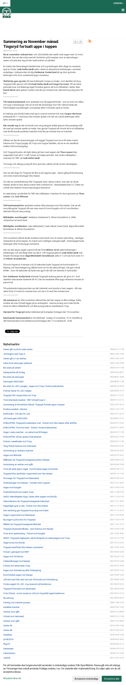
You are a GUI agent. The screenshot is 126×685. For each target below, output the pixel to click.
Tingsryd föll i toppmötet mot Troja (19, 395)
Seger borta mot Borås (14, 542)
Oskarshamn (9, 653)
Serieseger (8, 648)
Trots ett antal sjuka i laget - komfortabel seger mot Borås (30, 469)
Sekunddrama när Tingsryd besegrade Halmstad (26, 501)
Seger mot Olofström (13, 556)
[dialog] (63, 672)
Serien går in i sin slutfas (14, 358)
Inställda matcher (11, 607)
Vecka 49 (7, 625)
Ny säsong (8, 598)
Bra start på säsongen (13, 377)
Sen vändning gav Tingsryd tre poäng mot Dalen (26, 510)
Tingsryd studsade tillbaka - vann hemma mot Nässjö (28, 529)
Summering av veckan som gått (18, 464)
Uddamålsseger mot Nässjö (16, 561)
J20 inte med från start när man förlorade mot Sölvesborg (30, 579)
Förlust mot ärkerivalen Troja (16, 565)
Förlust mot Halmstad (13, 616)
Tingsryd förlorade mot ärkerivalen (19, 588)
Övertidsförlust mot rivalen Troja (18, 492)
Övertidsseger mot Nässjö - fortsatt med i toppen (26, 483)
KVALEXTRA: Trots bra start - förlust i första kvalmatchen (30, 427)
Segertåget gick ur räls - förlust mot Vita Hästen (25, 506)
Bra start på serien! (12, 368)
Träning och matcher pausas (16, 602)
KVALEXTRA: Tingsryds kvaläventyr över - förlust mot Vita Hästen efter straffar (40, 423)
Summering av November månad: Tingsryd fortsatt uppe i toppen (34, 404)
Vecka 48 (7, 630)
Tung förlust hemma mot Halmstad (19, 446)
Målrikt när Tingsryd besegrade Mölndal (22, 524)
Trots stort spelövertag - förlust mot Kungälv (24, 533)
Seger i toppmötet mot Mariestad (19, 515)
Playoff (6, 644)
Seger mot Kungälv (12, 487)
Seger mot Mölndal (12, 455)
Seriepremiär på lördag (14, 372)
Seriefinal (7, 635)
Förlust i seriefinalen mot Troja (17, 441)
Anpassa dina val (12, 678)
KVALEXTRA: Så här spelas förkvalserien (22, 437)
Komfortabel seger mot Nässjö (18, 575)
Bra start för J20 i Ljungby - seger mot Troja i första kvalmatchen (33, 386)
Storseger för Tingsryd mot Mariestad (21, 478)
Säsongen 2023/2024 (13, 381)
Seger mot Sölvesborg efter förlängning (22, 570)
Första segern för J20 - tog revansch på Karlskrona (27, 584)
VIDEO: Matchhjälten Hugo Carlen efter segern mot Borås (30, 496)
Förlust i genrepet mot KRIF (16, 552)
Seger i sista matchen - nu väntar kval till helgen (25, 432)
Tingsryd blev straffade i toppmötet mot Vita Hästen (27, 473)
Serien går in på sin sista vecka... (18, 349)
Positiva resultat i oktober (15, 409)
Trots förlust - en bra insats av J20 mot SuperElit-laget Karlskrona (33, 593)
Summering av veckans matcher (18, 450)
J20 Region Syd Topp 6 (14, 354)
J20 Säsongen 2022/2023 (15, 418)
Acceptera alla (111, 678)
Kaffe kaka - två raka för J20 (16, 414)
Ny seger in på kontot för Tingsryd (19, 519)
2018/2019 (8, 639)
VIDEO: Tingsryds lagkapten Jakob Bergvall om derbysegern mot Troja (36, 538)
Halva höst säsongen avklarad (17, 363)
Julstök (6, 658)
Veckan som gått (11, 612)
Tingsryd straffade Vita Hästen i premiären (23, 547)
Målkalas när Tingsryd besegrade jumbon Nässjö (26, 460)
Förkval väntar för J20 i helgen (17, 391)
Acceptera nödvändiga (86, 678)
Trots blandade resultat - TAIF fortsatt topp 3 (24, 400)
